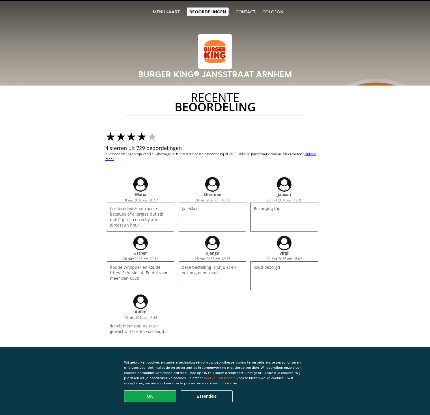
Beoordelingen (207, 12)
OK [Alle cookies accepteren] (150, 396)
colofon (272, 12)
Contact (245, 12)
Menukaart (166, 12)
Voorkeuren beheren (221, 378)
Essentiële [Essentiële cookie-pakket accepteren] (206, 396)
